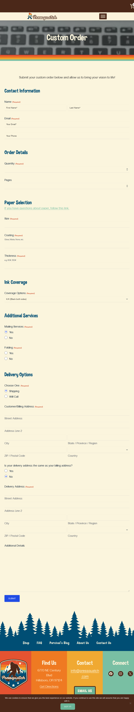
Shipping (14, 391)
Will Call (13, 396)
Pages (8, 180)
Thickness (14, 255)
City (6, 443)
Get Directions (49, 686)
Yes (11, 332)
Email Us (85, 691)
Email (11, 118)
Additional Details (14, 545)
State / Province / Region (82, 443)
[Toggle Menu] (127, 16)
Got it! (67, 706)
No (11, 337)
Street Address (13, 418)
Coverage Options (19, 293)
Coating (13, 235)
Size (11, 218)
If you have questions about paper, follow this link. (37, 208)
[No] (130, 703)
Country (73, 455)
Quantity (14, 163)
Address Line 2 (13, 430)
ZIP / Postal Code (14, 455)
